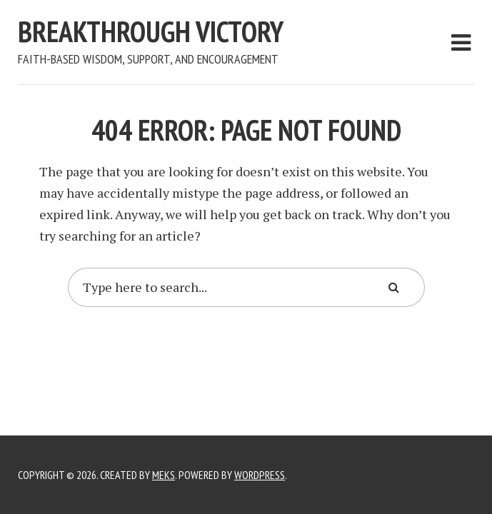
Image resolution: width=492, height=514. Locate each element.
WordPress (259, 475)
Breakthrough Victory (150, 31)
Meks (163, 475)
